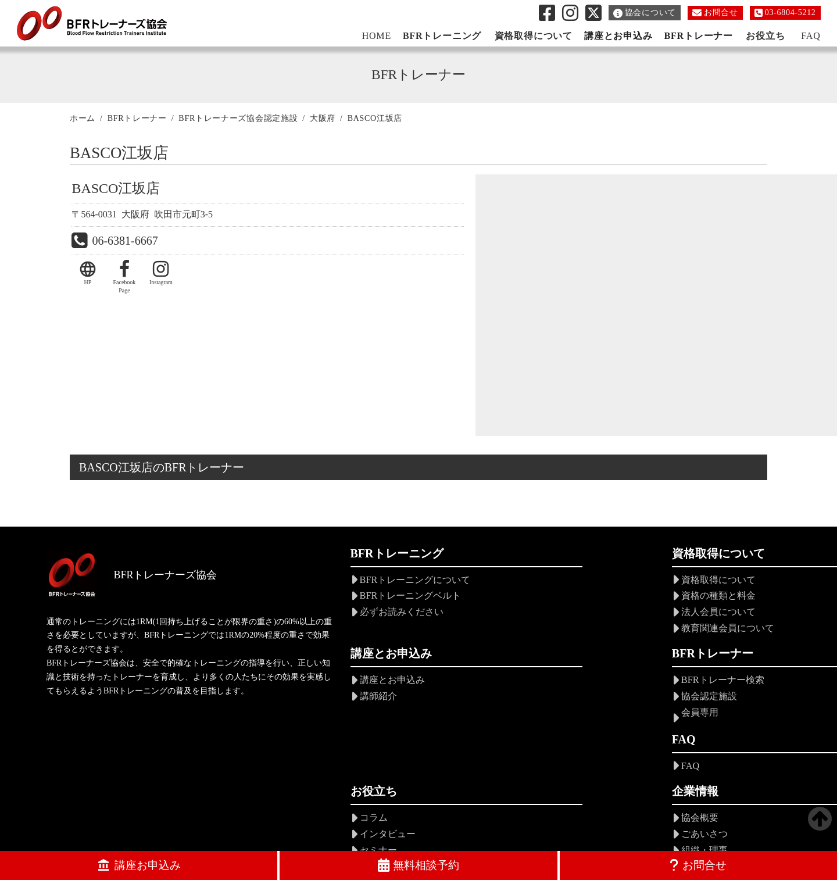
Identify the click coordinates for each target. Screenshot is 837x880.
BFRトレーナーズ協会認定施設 (238, 120)
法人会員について (496, 615)
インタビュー (487, 699)
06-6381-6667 (125, 244)
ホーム (82, 120)
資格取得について (496, 584)
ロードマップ (665, 762)
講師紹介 (655, 599)
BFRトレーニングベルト (332, 599)
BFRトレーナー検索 (323, 683)
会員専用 (300, 715)
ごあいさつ (660, 699)
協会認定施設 (310, 699)
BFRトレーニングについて (337, 584)
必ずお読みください (324, 615)
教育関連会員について (505, 631)
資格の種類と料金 (496, 599)
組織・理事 (660, 715)
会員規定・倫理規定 (679, 730)
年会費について (669, 746)
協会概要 (655, 683)
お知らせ (477, 766)
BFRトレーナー (696, 36)
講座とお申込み (616, 36)
